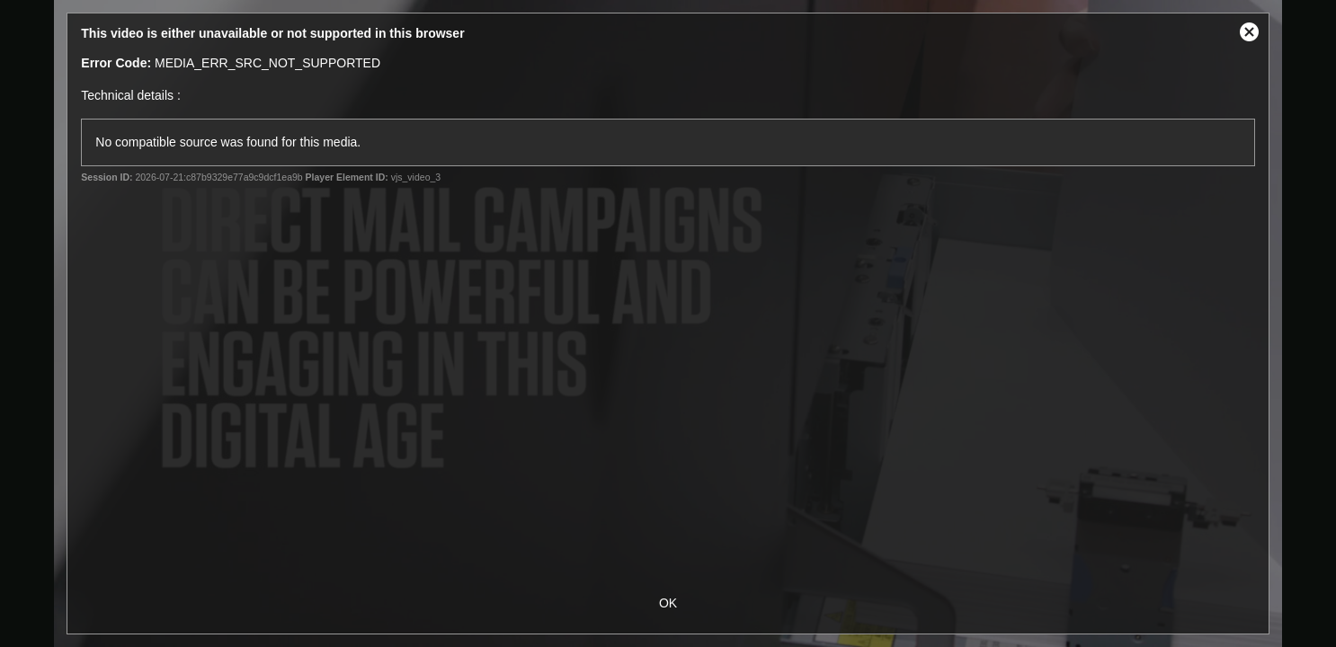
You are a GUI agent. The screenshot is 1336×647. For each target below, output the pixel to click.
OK (668, 603)
